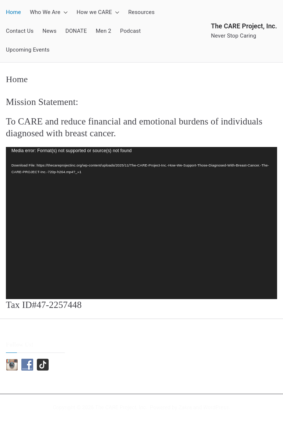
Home (13, 12)
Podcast (130, 31)
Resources (141, 12)
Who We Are (49, 12)
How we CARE (98, 12)
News (49, 31)
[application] (141, 223)
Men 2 (103, 31)
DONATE (76, 31)
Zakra (185, 407)
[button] (64, 12)
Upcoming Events (27, 49)
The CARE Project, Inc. (244, 26)
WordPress (216, 407)
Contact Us (20, 31)
